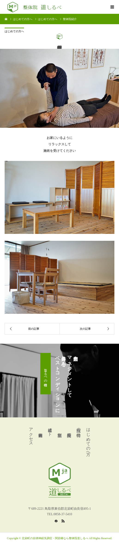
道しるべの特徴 (45, 373)
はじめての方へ (14, 31)
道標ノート (50, 429)
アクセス (31, 434)
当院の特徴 (78, 427)
